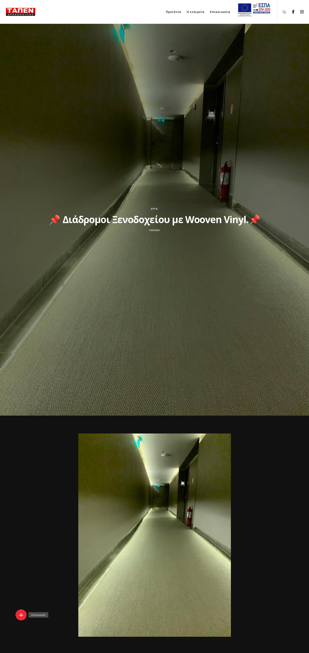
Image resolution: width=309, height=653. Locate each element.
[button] (21, 614)
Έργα (154, 208)
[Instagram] (299, 12)
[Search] (281, 12)
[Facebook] (290, 12)
